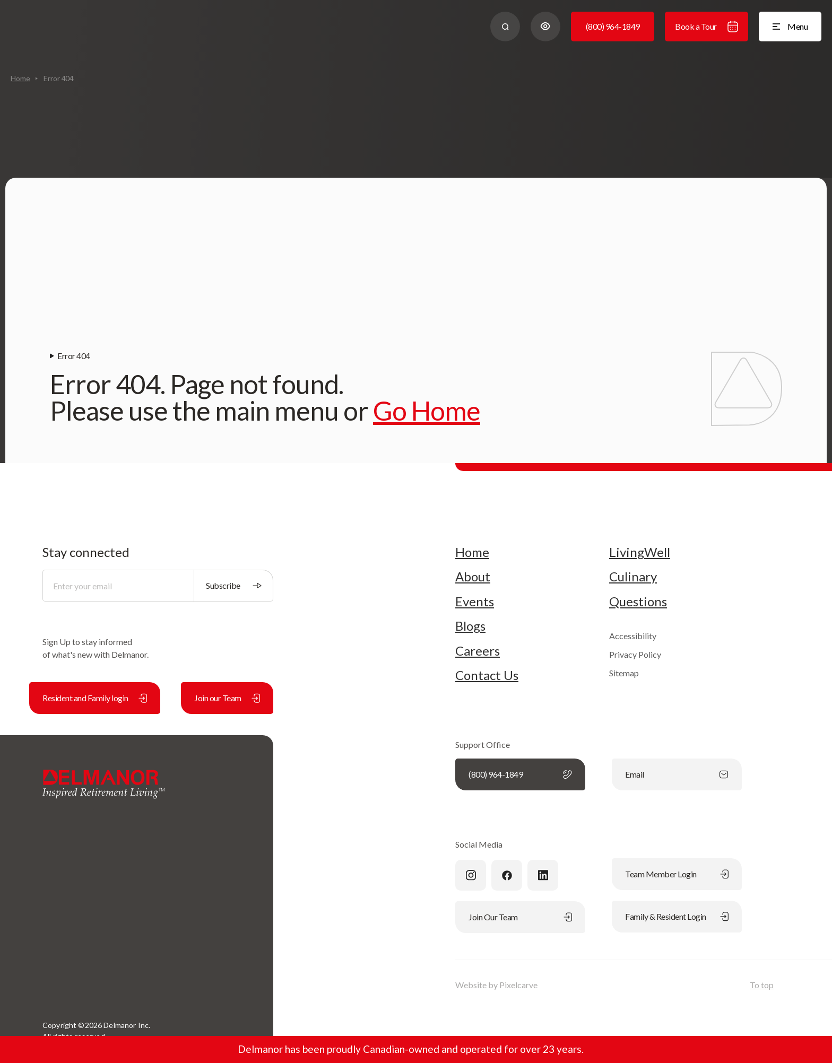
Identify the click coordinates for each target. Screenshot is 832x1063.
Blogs (470, 626)
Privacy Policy (635, 654)
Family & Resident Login (677, 916)
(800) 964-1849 (613, 26)
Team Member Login (677, 874)
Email (677, 774)
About (472, 576)
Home (20, 78)
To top (762, 985)
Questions (638, 601)
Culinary (633, 576)
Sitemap (624, 673)
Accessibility (632, 636)
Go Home (426, 410)
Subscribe (234, 585)
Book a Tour (706, 26)
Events (474, 601)
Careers (477, 651)
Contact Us (486, 675)
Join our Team (227, 698)
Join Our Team (520, 917)
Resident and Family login (94, 698)
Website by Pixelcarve (496, 985)
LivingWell (639, 552)
